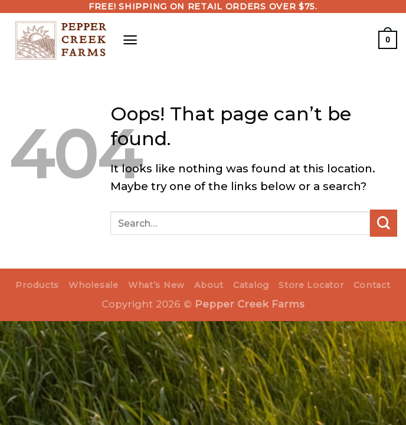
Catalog (251, 285)
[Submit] (383, 223)
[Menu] (130, 39)
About (209, 285)
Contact (372, 285)
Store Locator (311, 285)
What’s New (156, 285)
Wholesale (93, 285)
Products (37, 285)
